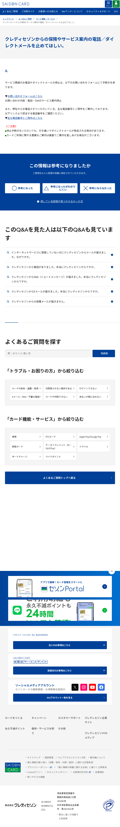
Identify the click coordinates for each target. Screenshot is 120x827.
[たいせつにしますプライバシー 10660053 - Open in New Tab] (108, 812)
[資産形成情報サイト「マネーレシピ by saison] (96, 717)
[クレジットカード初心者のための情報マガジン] (96, 705)
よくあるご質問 (10, 12)
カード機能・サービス (45, 19)
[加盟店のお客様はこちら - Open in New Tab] (60, 594)
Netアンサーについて (72, 12)
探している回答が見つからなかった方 (61, 201)
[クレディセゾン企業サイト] (96, 658)
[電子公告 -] (96, 680)
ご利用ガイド (28, 12)
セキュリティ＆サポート (98, 12)
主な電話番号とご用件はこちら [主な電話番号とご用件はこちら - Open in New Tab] (25, 118)
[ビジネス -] (96, 668)
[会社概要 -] (96, 664)
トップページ (8, 19)
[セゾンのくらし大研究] (96, 726)
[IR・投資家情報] (96, 676)
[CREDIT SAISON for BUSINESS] (60, 569)
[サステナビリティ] (96, 672)
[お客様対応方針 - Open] (81, 772)
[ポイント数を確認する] (16, 737)
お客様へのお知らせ (48, 12)
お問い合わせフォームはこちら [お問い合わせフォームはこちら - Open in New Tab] (25, 96)
